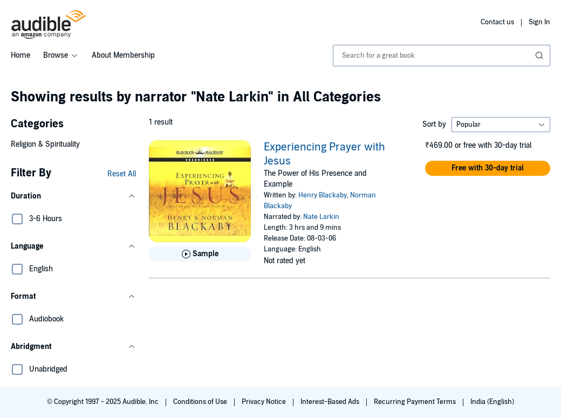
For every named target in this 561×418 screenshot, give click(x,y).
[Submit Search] (540, 55)
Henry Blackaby (322, 195)
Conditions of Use (201, 402)
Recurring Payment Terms (415, 402)
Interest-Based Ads (330, 402)
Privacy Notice (265, 402)
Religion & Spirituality (45, 144)
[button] (73, 196)
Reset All (121, 174)
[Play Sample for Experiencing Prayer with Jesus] (200, 254)
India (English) (492, 402)
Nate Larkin (321, 217)
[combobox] (441, 55)
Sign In (539, 22)
